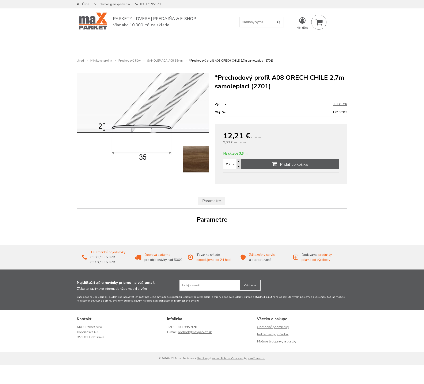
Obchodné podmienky (273, 327)
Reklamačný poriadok (272, 334)
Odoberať (250, 285)
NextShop (203, 358)
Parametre (211, 200)
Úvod (85, 4)
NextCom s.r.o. (256, 358)
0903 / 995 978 (150, 4)
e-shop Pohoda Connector (227, 358)
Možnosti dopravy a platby (276, 341)
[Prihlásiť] (302, 23)
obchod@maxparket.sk (115, 4)
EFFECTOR (340, 104)
